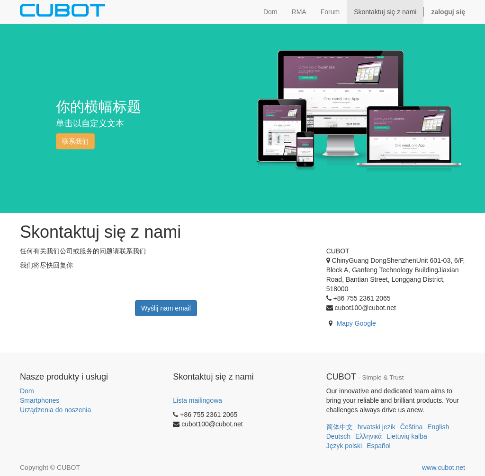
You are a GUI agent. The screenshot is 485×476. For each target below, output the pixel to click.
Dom (27, 391)
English (438, 427)
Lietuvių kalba (406, 436)
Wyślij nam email (166, 308)
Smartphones (39, 400)
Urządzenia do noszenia (55, 410)
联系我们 (75, 141)
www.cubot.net (443, 467)
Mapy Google (356, 323)
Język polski (344, 446)
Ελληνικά (368, 436)
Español (379, 446)
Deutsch (338, 436)
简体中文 (339, 427)
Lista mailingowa (197, 400)
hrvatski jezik (376, 427)
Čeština (411, 427)
